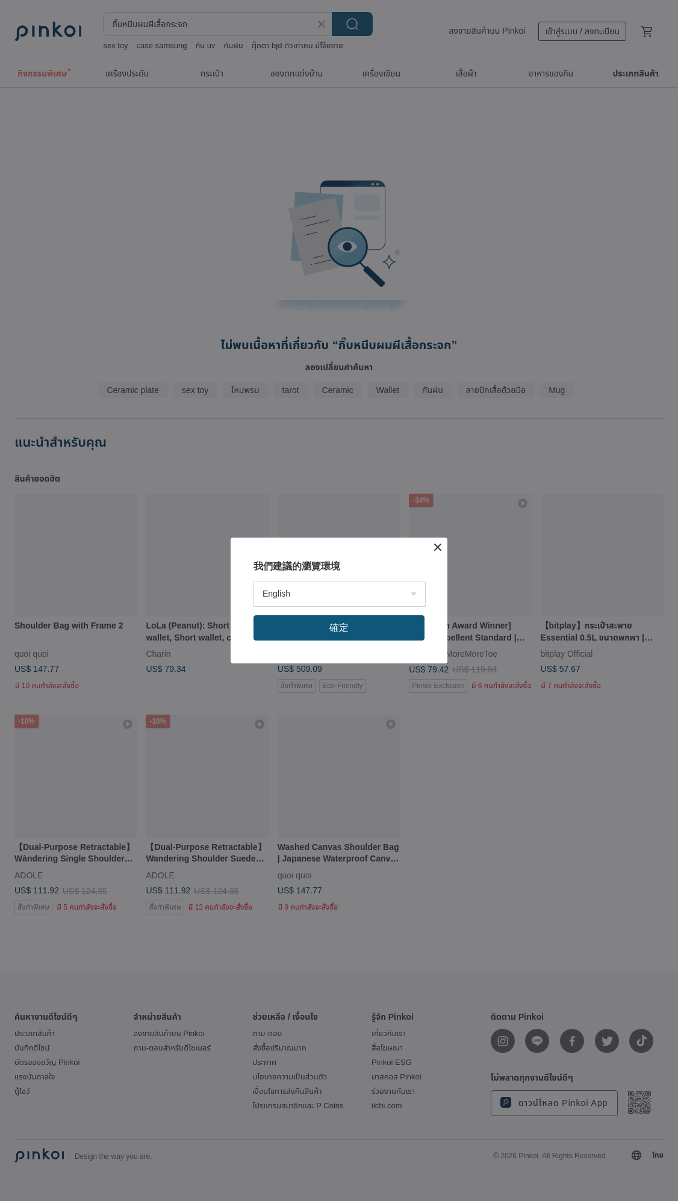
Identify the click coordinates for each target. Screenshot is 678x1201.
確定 (339, 627)
